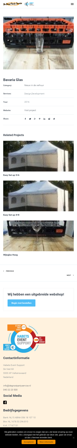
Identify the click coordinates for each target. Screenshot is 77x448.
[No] (73, 437)
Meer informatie (46, 442)
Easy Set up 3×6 (11, 175)
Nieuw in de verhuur (34, 85)
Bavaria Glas (13, 79)
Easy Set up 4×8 (11, 214)
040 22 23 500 (10, 389)
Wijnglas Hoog (10, 254)
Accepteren (29, 442)
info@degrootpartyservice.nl (17, 385)
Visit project (30, 110)
